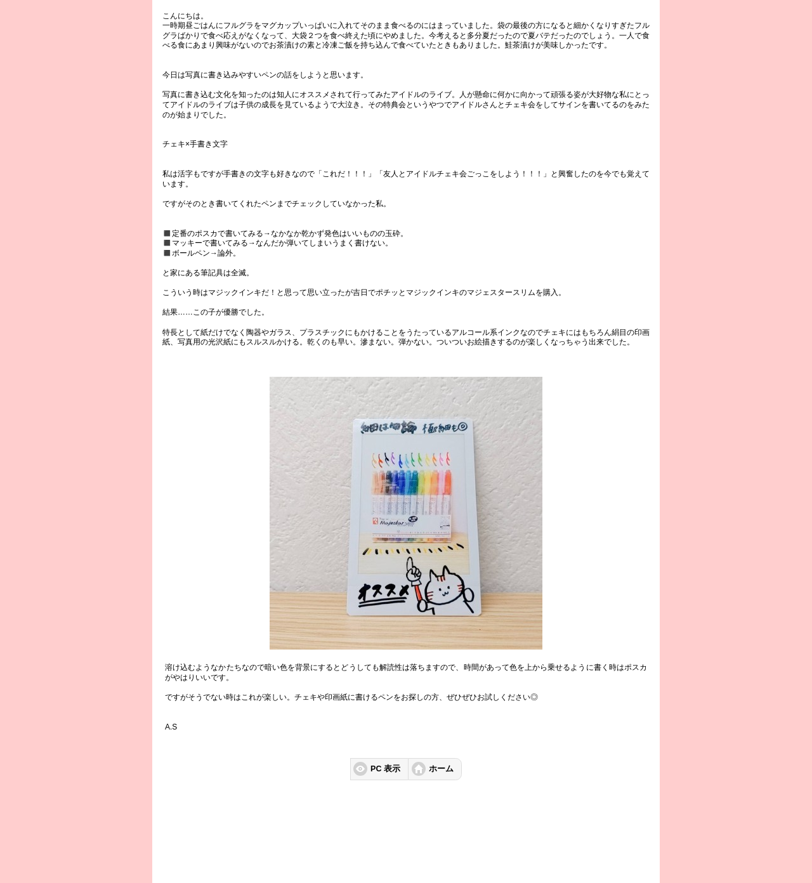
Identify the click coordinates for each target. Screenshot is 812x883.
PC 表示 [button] (385, 768)
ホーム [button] (441, 768)
